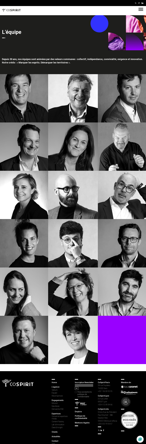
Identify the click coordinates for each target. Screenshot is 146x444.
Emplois (78, 412)
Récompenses (57, 396)
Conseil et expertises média (60, 417)
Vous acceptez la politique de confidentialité (84, 394)
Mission (55, 403)
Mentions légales (82, 423)
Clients (55, 432)
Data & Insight (57, 427)
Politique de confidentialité (81, 417)
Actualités (56, 436)
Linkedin (142, 3)
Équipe (54, 393)
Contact (55, 441)
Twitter (135, 3)
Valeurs (55, 390)
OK (77, 388)
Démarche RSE (58, 409)
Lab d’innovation (58, 425)
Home (54, 382)
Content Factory (58, 422)
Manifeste (55, 406)
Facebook (139, 3)
